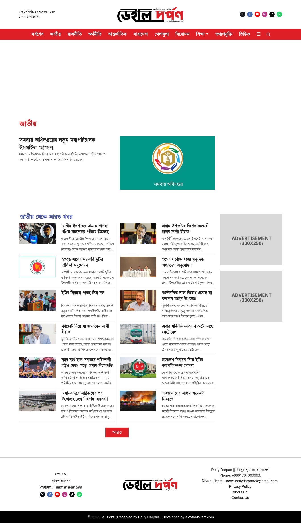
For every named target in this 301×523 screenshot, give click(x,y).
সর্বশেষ (37, 34)
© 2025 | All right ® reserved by (112, 517)
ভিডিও (244, 34)
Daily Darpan (148, 517)
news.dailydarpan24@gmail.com (252, 481)
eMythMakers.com (199, 517)
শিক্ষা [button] (200, 34)
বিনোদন (182, 34)
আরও (117, 432)
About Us (240, 492)
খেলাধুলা (162, 34)
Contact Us (240, 497)
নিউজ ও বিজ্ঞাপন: (214, 481)
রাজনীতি (75, 34)
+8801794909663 (246, 475)
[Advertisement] (150, 73)
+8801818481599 (68, 487)
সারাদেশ (140, 34)
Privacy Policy (240, 486)
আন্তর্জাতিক (117, 34)
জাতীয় (55, 34)
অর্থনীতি (94, 34)
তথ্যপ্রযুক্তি (223, 34)
